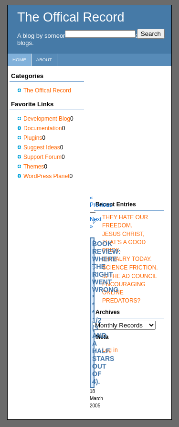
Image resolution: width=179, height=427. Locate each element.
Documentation (42, 128)
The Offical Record (71, 17)
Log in (110, 350)
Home (19, 59)
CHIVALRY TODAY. (127, 259)
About (44, 59)
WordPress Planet (46, 176)
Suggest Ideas (41, 147)
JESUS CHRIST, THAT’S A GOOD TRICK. (124, 242)
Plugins (32, 138)
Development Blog (46, 118)
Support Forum (42, 157)
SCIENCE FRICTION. (130, 267)
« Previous (101, 201)
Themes (33, 166)
